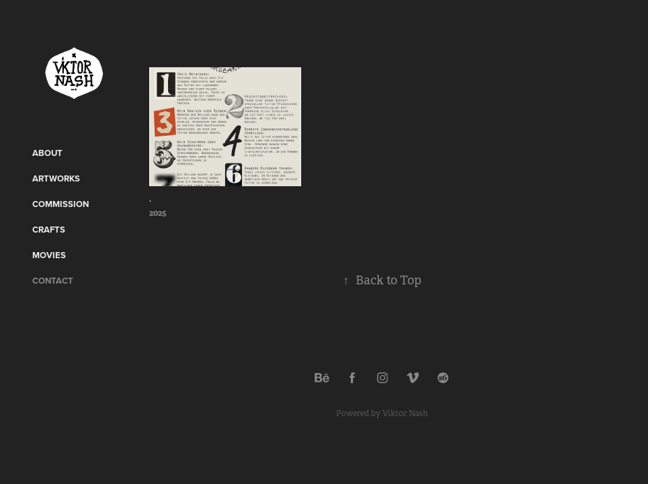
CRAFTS (48, 229)
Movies (49, 255)
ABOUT (47, 153)
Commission (60, 204)
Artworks (56, 178)
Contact (52, 280)
